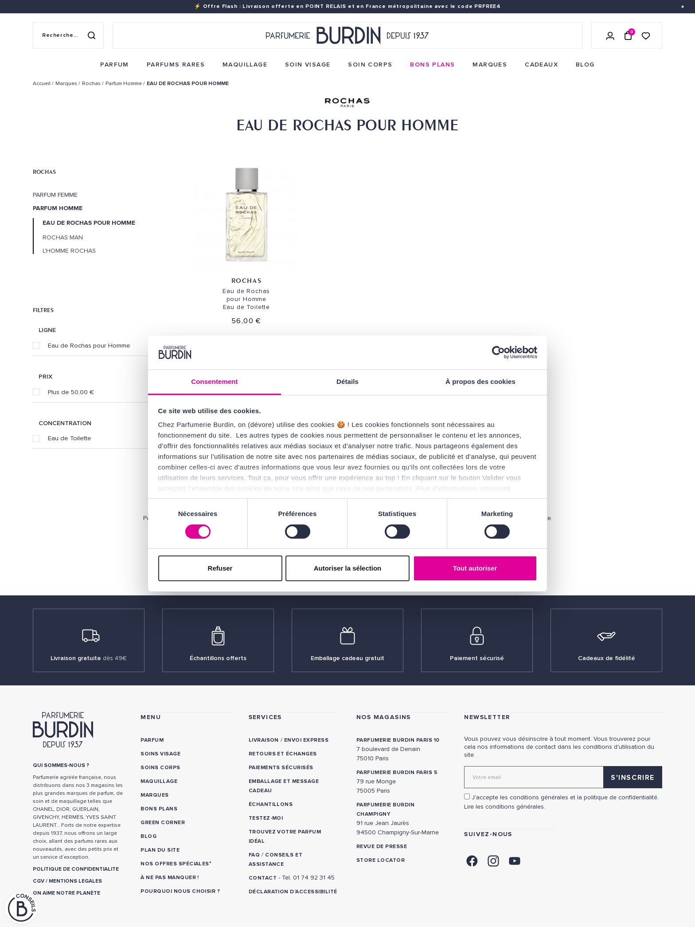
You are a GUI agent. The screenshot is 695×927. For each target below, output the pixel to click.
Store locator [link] (380, 860)
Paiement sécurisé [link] (477, 658)
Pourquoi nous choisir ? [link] (180, 891)
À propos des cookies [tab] (480, 381)
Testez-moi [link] (266, 818)
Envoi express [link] (306, 740)
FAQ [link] (254, 855)
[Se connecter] (610, 35)
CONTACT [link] (263, 878)
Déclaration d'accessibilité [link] (293, 891)
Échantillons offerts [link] (218, 658)
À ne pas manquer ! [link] (170, 877)
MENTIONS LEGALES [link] (75, 881)
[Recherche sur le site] (68, 35)
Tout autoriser (475, 568)
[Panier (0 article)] (628, 35)
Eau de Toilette (69, 438)
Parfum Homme (57, 208)
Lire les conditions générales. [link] (504, 806)
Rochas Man (63, 238)
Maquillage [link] (159, 781)
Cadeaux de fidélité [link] (606, 658)
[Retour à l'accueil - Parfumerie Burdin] (347, 35)
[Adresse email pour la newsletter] (563, 777)
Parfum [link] (152, 740)
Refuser (220, 568)
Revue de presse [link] (381, 846)
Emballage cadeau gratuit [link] (347, 658)
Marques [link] (154, 795)
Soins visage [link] (160, 754)
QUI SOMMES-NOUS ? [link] (61, 765)
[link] (114, 64)
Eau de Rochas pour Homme (89, 345)
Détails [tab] (347, 381)
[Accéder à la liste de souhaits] (645, 35)
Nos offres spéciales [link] (175, 864)
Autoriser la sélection (348, 568)
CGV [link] (38, 881)
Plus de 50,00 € (71, 392)
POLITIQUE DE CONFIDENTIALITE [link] (76, 869)
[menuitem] (114, 64)
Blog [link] (148, 836)
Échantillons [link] (271, 804)
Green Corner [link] (163, 822)
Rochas (44, 171)
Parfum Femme (55, 195)
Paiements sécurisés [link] (281, 767)
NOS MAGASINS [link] (383, 717)
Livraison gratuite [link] (89, 658)
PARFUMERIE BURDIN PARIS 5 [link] (396, 772)
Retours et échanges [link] (283, 754)
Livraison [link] (264, 740)
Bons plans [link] (159, 809)
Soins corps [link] (160, 767)
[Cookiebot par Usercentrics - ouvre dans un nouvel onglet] (498, 352)
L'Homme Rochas (69, 251)
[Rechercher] (91, 35)
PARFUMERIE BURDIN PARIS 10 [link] (397, 740)
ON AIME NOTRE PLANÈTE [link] (66, 893)
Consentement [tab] (214, 381)
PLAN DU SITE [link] (160, 850)
